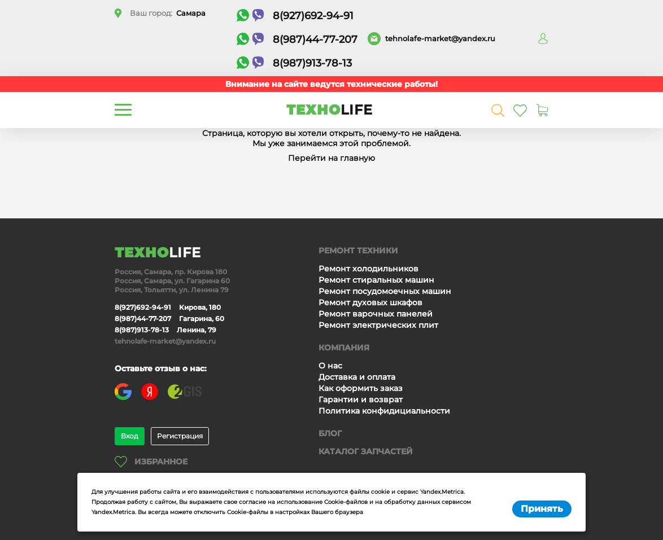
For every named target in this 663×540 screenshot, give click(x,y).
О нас (330, 366)
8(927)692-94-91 (295, 15)
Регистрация (180, 436)
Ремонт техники (358, 250)
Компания (344, 348)
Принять (542, 508)
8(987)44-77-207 (297, 39)
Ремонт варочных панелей (376, 314)
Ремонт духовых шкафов (370, 302)
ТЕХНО (329, 110)
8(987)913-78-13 (294, 62)
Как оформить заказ (361, 388)
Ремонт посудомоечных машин (385, 291)
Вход (129, 436)
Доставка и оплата (357, 377)
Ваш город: (168, 12)
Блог (330, 433)
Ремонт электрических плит (378, 325)
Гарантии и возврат (361, 399)
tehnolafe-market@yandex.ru (440, 38)
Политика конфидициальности (384, 411)
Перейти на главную (331, 158)
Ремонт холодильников (368, 269)
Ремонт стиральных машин (376, 280)
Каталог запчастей (366, 451)
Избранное (151, 461)
